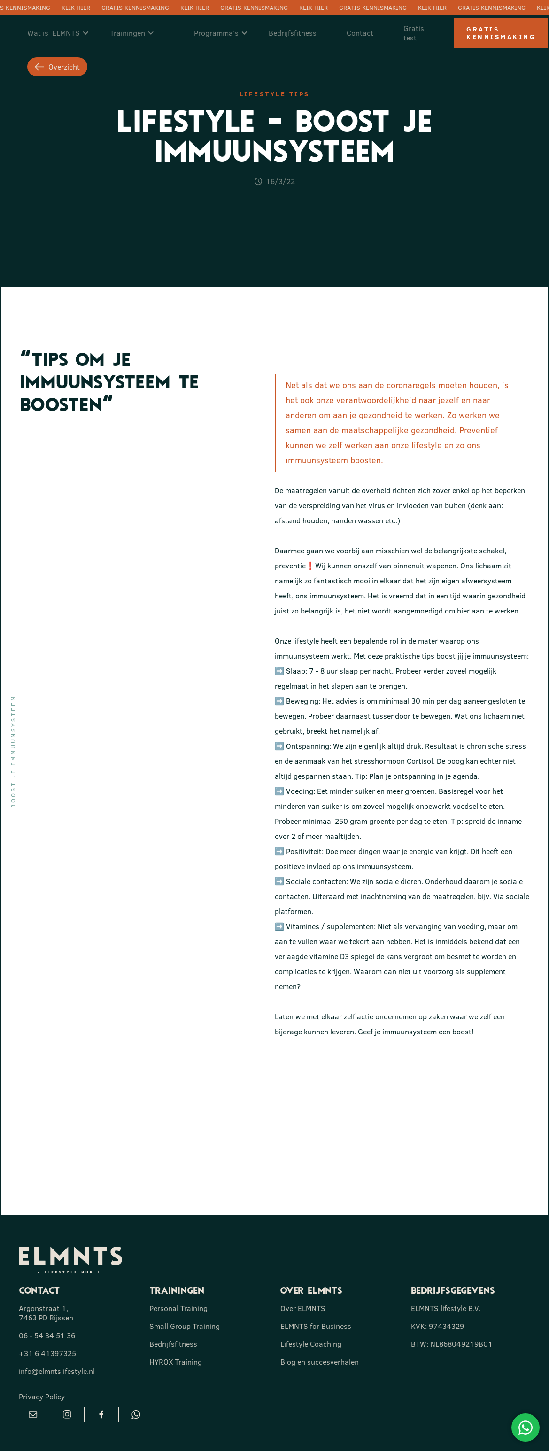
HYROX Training (175, 1361)
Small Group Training (184, 1326)
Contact (360, 33)
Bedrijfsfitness (293, 33)
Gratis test (413, 32)
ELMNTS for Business (315, 1326)
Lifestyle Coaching (310, 1344)
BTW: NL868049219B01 (452, 1344)
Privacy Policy (42, 1396)
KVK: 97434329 (437, 1326)
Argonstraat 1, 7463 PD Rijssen (46, 1313)
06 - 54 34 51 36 (47, 1335)
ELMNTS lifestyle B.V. (445, 1308)
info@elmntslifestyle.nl (57, 1371)
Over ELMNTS (302, 1308)
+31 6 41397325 (47, 1353)
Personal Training (178, 1308)
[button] (63, 33)
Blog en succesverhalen (319, 1361)
